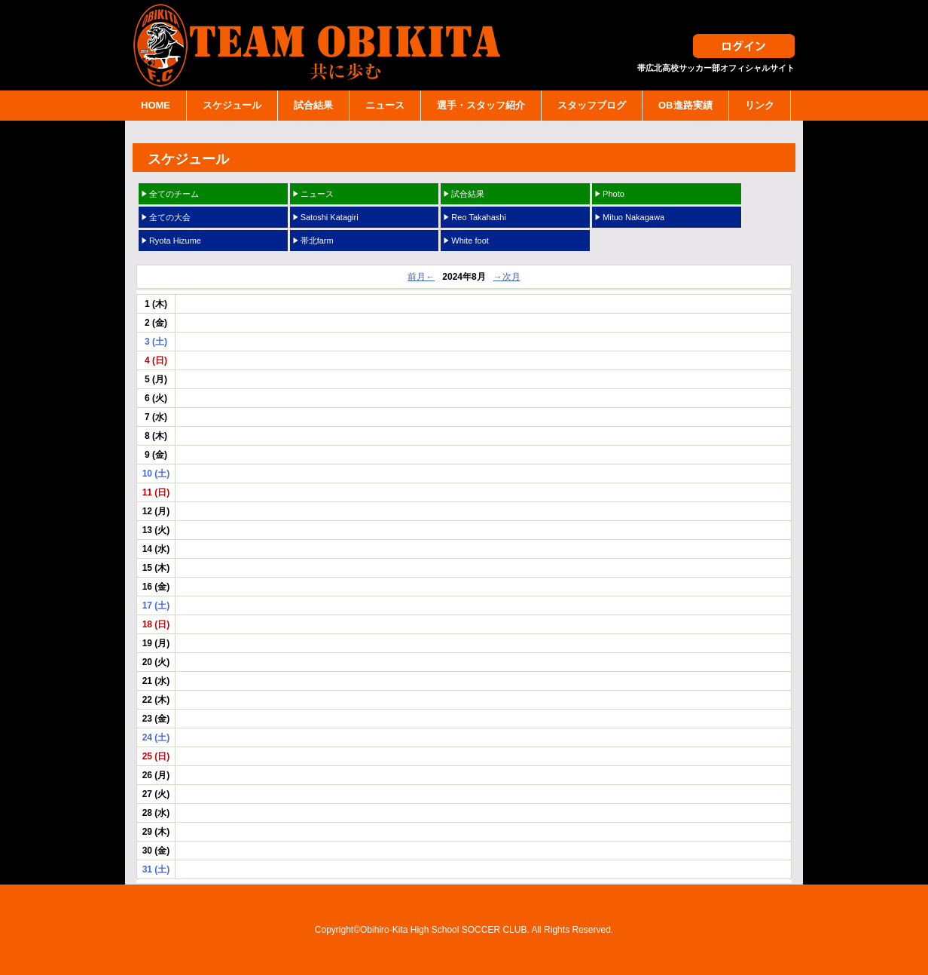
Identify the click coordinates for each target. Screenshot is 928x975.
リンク (759, 105)
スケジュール (232, 105)
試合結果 (313, 105)
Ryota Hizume (175, 240)
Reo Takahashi (478, 217)
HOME (155, 105)
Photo (613, 193)
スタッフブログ (591, 105)
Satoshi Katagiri (330, 217)
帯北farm (317, 240)
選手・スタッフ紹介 (481, 105)
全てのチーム (174, 193)
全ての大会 (170, 217)
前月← (421, 276)
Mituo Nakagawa (633, 217)
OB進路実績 (685, 105)
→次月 (506, 276)
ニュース (384, 105)
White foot (470, 240)
